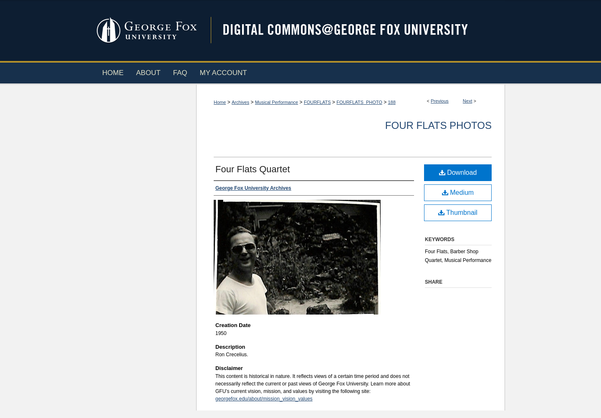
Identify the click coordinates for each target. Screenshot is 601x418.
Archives (240, 102)
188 (391, 102)
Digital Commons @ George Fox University (352, 30)
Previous (440, 100)
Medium (458, 192)
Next (467, 100)
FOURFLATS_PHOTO (359, 102)
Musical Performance (276, 102)
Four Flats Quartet (252, 169)
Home (220, 102)
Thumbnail (457, 212)
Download (458, 172)
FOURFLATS (317, 102)
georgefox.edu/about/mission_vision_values (264, 399)
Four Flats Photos (438, 125)
